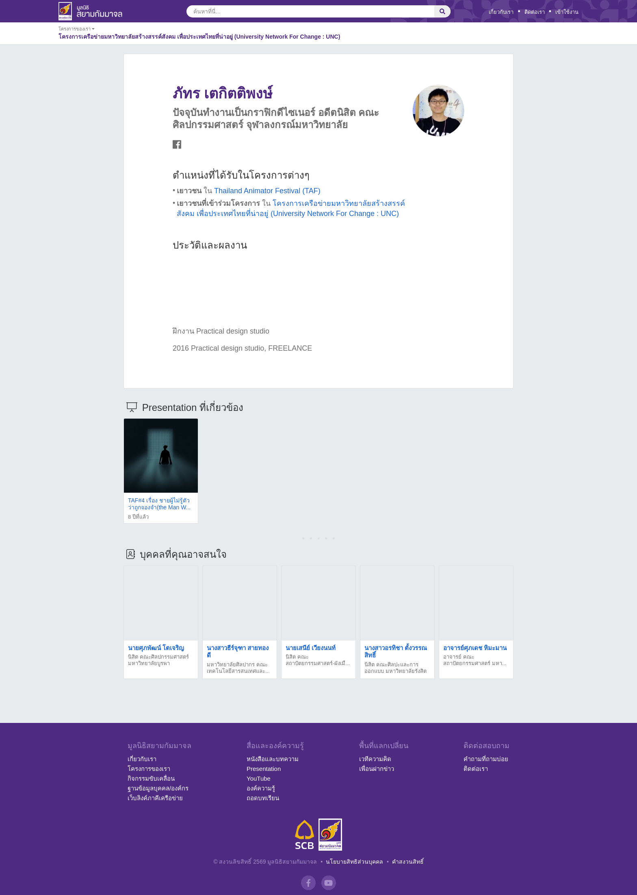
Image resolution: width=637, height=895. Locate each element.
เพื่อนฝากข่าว (376, 768)
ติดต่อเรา (534, 12)
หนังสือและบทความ (273, 758)
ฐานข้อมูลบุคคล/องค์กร (158, 788)
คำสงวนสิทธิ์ (408, 861)
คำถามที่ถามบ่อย (486, 758)
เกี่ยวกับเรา (501, 12)
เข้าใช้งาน (566, 12)
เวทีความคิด (375, 758)
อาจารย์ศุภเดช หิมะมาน (475, 647)
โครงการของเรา (149, 768)
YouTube (259, 778)
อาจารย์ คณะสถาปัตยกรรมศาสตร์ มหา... (474, 660)
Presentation (264, 768)
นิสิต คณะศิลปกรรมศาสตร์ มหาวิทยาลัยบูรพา (158, 660)
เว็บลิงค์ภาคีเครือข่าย (155, 798)
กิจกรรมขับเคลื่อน (151, 778)
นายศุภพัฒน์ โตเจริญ (156, 647)
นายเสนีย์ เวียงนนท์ (311, 647)
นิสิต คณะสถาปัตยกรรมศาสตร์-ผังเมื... (318, 660)
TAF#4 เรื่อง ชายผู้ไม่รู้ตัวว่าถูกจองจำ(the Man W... (159, 504)
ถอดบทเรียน (263, 798)
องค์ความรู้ (261, 788)
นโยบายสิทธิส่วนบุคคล (354, 861)
